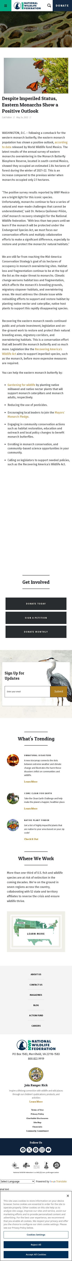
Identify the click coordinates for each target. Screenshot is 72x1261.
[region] (36, 1226)
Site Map (37, 1122)
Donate (62, 5)
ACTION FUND (36, 1015)
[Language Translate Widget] (17, 1181)
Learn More (30, 781)
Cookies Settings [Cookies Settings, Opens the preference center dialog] (36, 1234)
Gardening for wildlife (21, 385)
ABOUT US (36, 974)
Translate (58, 1181)
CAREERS (36, 1025)
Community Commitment (37, 1131)
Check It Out (31, 839)
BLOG (36, 1005)
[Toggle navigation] (5, 5)
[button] (58, 691)
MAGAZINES (36, 995)
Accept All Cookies (36, 1254)
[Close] (68, 1196)
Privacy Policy (37, 1114)
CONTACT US (36, 984)
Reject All (36, 1244)
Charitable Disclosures (37, 1118)
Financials (37, 1127)
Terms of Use (37, 1110)
